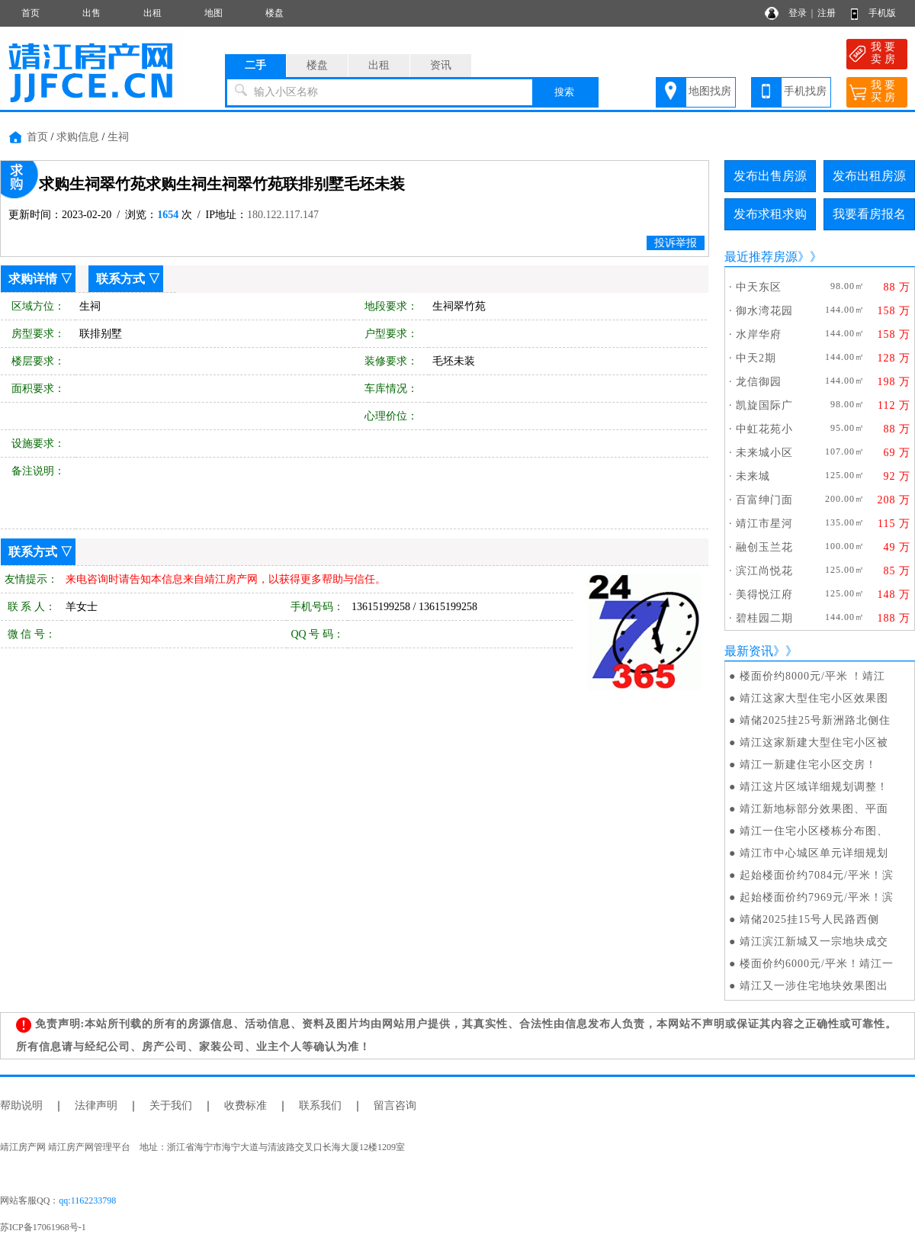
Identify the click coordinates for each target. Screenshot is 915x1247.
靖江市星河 (764, 523)
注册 (826, 13)
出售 (91, 13)
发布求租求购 (770, 213)
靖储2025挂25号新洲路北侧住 (815, 720)
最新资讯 (748, 650)
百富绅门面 (764, 500)
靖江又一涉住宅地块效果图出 (814, 985)
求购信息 (77, 137)
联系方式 (120, 278)
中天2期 (756, 358)
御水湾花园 (764, 311)
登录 (797, 13)
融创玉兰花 (764, 547)
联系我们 (320, 1105)
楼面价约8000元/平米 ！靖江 (812, 676)
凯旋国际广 (764, 405)
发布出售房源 (770, 175)
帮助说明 (21, 1105)
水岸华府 (759, 334)
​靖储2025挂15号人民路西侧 (809, 919)
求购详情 (32, 278)
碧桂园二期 (764, 618)
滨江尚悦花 (764, 571)
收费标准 (245, 1105)
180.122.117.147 (283, 214)
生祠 (118, 137)
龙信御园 (759, 381)
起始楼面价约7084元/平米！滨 (817, 875)
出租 (152, 13)
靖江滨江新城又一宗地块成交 (814, 941)
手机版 (882, 13)
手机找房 (805, 91)
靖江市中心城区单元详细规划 (814, 853)
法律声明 (96, 1105)
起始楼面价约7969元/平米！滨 (817, 897)
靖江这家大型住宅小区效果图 (814, 698)
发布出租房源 (869, 175)
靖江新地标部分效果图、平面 (814, 809)
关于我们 (170, 1105)
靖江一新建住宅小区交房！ (808, 764)
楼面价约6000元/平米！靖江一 (817, 963)
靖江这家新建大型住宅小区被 (814, 742)
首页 (30, 13)
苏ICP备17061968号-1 (47, 1227)
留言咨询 (395, 1105)
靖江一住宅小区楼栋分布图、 (814, 831)
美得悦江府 (764, 594)
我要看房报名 (869, 213)
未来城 (753, 476)
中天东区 (759, 287)
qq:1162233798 (87, 1200)
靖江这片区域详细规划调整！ (814, 786)
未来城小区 (764, 452)
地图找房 (710, 91)
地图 (213, 13)
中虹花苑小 (764, 429)
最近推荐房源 (761, 256)
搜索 (564, 92)
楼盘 (274, 13)
